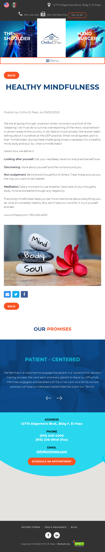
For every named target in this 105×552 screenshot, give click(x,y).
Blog (74, 527)
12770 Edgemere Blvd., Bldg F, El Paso (74, 4)
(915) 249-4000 (29, 13)
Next (58, 397)
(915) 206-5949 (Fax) (54, 14)
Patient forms (30, 527)
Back (11, 75)
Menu (54, 60)
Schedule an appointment (51, 461)
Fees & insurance (55, 527)
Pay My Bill (77, 15)
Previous (47, 397)
